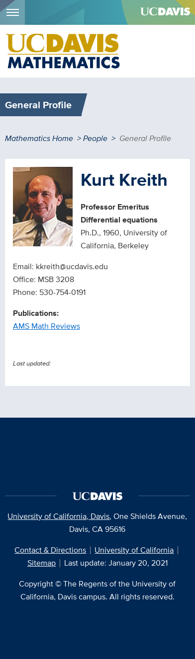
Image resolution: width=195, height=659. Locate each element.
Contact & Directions (50, 550)
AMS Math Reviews (46, 326)
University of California (134, 550)
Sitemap (41, 563)
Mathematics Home (39, 138)
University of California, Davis (58, 516)
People (95, 138)
